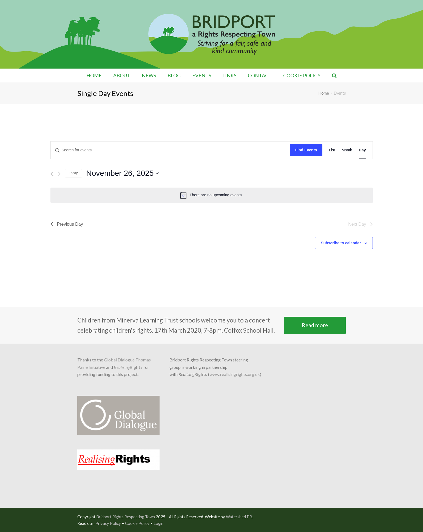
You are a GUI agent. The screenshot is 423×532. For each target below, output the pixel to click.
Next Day (360, 224)
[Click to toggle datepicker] (122, 173)
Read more (315, 325)
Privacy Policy (108, 523)
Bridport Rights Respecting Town (125, 516)
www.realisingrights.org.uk (234, 374)
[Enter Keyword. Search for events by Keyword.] (170, 150)
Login (158, 523)
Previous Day (66, 224)
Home (324, 93)
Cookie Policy (137, 523)
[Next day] (59, 173)
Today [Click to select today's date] (73, 173)
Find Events (306, 150)
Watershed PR (239, 516)
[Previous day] (51, 173)
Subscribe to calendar (341, 243)
